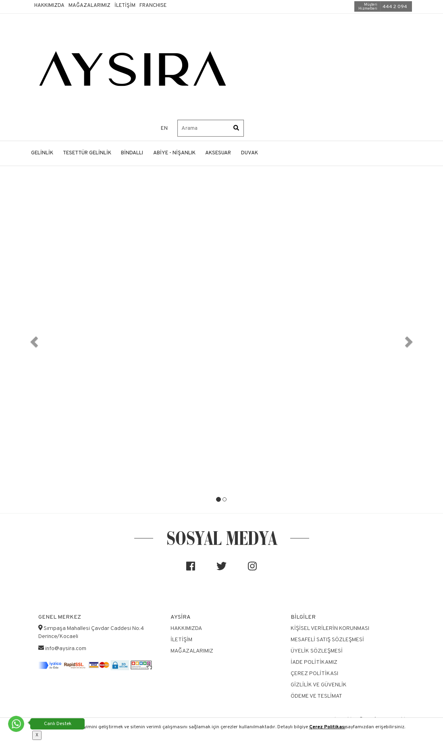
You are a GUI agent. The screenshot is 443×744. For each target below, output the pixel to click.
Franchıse (152, 5)
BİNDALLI (132, 153)
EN (164, 128)
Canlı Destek (57, 724)
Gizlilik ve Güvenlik (319, 685)
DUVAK (249, 153)
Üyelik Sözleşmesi (317, 651)
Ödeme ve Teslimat (316, 696)
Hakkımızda (49, 5)
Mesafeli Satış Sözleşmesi (327, 639)
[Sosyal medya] (190, 569)
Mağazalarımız (89, 5)
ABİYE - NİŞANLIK (174, 153)
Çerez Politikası (327, 727)
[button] (33, 339)
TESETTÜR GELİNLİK (87, 153)
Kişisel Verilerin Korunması (330, 628)
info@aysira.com (65, 648)
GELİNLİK (42, 153)
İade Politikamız (314, 662)
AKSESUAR (218, 153)
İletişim (124, 5)
